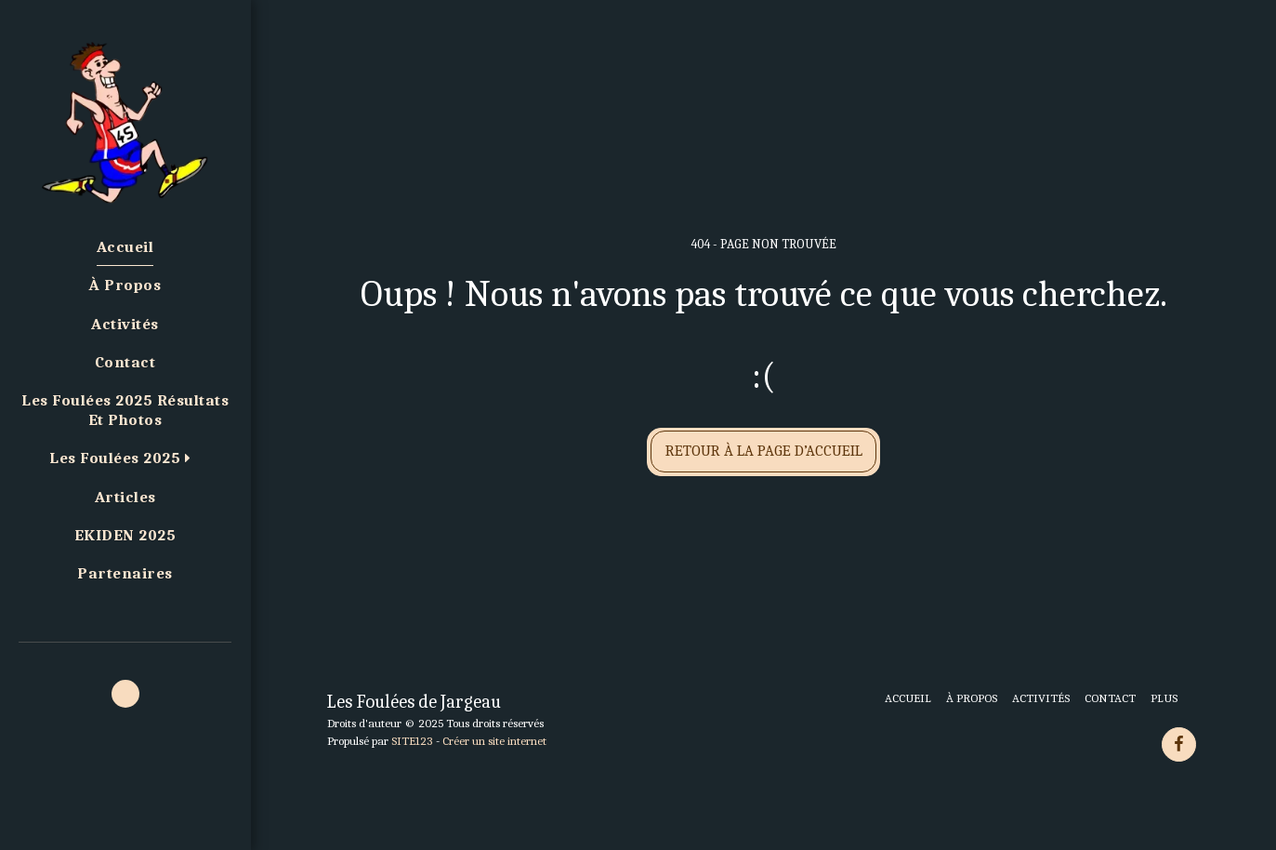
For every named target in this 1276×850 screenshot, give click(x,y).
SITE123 (412, 741)
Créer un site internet (494, 741)
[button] (125, 459)
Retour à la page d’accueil (763, 450)
